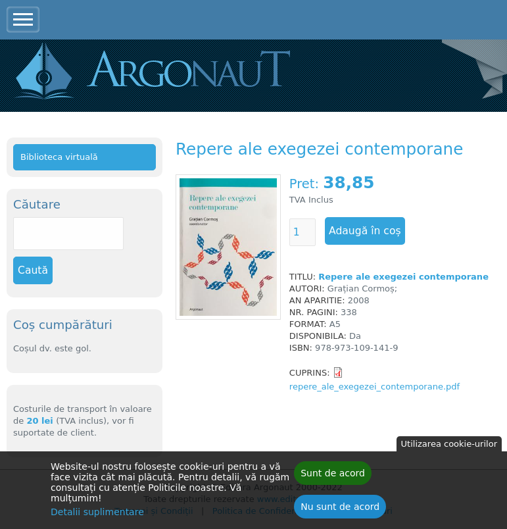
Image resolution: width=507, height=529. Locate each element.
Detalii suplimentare (97, 515)
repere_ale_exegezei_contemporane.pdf (374, 386)
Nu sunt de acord (340, 510)
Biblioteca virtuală (59, 157)
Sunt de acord (333, 476)
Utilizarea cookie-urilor (449, 447)
